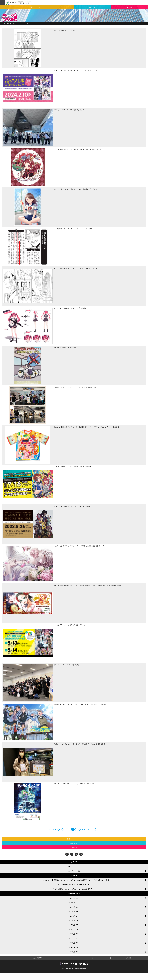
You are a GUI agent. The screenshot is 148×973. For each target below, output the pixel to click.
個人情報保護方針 (37, 958)
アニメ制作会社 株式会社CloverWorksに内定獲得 (74, 884)
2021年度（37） (74, 916)
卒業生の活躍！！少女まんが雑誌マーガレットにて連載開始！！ (74, 889)
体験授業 (129, 7)
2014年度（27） (74, 947)
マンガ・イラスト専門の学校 (8, 23)
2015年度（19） (74, 943)
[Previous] (49, 829)
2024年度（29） (74, 903)
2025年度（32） (74, 898)
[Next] (98, 829)
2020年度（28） (74, 920)
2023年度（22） (74, 907)
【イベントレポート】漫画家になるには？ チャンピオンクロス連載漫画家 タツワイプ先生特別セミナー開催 (74, 880)
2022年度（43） (74, 911)
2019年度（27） (74, 925)
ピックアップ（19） (74, 871)
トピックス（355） (74, 866)
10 (89, 829)
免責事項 (92, 958)
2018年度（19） (74, 929)
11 (94, 829)
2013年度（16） (74, 952)
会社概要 (128, 958)
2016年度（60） (74, 938)
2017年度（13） (74, 934)
